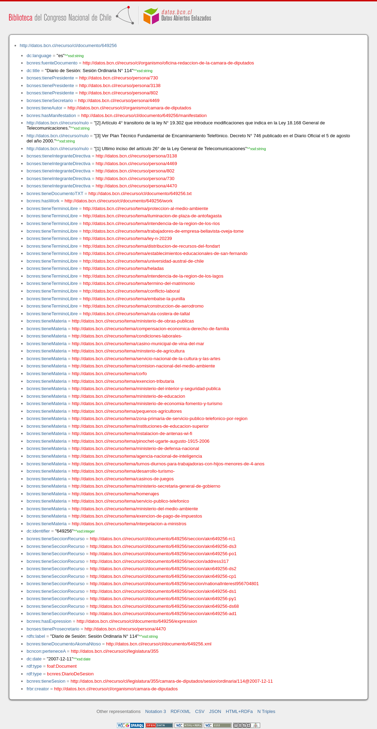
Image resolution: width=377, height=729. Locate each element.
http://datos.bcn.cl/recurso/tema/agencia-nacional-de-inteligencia (137, 456)
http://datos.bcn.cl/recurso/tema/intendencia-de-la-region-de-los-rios (151, 223)
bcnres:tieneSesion (45, 681)
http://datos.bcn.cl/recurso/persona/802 (118, 92)
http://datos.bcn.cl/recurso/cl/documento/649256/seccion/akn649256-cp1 (163, 576)
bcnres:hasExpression (48, 621)
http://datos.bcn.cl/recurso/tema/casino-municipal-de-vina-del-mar (138, 343)
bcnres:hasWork (42, 200)
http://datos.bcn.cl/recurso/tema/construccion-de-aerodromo (143, 306)
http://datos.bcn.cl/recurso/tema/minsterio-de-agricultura (128, 351)
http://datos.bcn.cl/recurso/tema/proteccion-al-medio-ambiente (145, 208)
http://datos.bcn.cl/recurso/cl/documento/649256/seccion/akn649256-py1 (163, 598)
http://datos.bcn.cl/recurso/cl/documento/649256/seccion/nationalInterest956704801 (174, 583)
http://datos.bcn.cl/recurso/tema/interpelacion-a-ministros (129, 523)
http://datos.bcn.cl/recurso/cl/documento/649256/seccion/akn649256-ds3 (163, 546)
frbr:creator (37, 688)
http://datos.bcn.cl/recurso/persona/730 (118, 77)
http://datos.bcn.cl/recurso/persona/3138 (120, 85)
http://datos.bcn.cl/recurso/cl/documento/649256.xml (158, 643)
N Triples (266, 711)
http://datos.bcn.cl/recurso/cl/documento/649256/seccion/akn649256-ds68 (164, 606)
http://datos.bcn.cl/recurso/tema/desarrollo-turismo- (123, 471)
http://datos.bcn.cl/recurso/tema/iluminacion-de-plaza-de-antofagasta (152, 215)
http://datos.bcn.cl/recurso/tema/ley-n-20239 (127, 238)
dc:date (33, 658)
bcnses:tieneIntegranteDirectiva (58, 155)
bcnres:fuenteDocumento (51, 62)
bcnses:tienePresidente (50, 77)
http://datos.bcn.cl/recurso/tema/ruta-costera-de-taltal (136, 313)
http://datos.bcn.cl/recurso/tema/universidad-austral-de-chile (143, 261)
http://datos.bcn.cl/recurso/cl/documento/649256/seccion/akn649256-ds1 (163, 591)
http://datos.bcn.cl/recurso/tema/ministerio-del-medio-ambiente (135, 508)
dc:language (38, 55)
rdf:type (34, 666)
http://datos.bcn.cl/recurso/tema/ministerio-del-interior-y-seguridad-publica (146, 388)
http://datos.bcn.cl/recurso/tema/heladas (123, 268)
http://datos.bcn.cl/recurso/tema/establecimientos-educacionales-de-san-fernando (165, 253)
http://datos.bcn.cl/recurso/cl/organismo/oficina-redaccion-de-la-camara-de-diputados (168, 62)
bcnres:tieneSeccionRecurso (55, 538)
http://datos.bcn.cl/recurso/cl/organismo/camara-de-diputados (129, 107)
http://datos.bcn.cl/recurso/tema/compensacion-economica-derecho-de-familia (150, 328)
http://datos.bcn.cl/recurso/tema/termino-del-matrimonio (139, 283)
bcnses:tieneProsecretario (52, 628)
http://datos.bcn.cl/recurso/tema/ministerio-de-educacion (128, 396)
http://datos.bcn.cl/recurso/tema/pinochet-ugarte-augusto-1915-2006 (141, 441)
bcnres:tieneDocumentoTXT (54, 193)
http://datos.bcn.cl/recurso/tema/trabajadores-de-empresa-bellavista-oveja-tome (163, 231)
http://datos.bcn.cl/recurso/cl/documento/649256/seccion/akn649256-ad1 (163, 613)
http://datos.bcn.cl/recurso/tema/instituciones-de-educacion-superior (140, 426)
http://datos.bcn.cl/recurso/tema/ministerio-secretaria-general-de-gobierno (146, 486)
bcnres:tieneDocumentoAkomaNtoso (63, 643)
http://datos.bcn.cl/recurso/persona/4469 (119, 100)
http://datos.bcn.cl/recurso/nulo (57, 122)
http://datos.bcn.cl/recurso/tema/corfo (109, 373)
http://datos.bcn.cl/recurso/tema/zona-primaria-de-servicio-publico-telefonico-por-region (160, 418)
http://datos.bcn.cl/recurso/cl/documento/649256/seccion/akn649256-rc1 (162, 538)
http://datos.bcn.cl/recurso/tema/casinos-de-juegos (123, 478)
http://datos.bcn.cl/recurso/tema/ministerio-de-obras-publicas (133, 321)
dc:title (33, 70)
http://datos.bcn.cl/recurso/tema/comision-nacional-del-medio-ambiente (143, 366)
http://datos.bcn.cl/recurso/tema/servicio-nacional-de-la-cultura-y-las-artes (146, 358)
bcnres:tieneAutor (44, 107)
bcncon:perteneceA (45, 651)
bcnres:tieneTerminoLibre (52, 208)
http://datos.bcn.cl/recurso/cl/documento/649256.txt (140, 193)
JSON (215, 711)
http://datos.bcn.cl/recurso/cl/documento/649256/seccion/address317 (159, 561)
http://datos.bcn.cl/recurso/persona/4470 (136, 185)
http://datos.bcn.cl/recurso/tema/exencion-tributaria (123, 381)
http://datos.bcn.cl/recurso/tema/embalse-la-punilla (134, 298)
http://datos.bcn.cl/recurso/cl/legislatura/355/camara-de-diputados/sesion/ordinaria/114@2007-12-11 (172, 681)
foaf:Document (62, 666)
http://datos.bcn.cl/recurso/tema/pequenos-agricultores (127, 411)
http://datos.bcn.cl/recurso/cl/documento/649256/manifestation (144, 115)
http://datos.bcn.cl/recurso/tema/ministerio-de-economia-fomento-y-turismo (147, 403)
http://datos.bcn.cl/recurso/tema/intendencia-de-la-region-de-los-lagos (153, 276)
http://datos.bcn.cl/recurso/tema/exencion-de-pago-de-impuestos (137, 516)
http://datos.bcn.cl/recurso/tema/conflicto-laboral (131, 291)
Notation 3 (155, 711)
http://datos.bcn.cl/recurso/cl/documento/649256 (68, 45)
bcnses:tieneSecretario (49, 100)
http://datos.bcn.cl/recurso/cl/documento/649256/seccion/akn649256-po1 (163, 553)
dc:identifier (38, 531)
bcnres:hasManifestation (51, 115)
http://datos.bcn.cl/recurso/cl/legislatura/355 (115, 651)
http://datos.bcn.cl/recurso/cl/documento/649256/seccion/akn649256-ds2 (163, 568)
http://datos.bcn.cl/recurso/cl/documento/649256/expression (137, 621)
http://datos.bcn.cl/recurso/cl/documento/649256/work (119, 200)
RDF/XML (180, 711)
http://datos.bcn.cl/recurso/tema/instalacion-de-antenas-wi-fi (132, 433)
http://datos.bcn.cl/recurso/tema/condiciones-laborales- (127, 336)
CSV (199, 711)
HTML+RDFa (239, 711)
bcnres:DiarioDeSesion (70, 673)
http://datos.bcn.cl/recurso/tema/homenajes (115, 493)
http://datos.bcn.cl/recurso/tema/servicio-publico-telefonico (130, 501)
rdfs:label (35, 636)
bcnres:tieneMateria (46, 321)
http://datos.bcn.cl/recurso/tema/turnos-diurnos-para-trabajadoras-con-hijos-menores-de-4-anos (168, 463)
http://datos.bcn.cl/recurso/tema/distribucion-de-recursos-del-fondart (151, 246)
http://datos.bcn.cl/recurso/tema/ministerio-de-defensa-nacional (135, 448)
